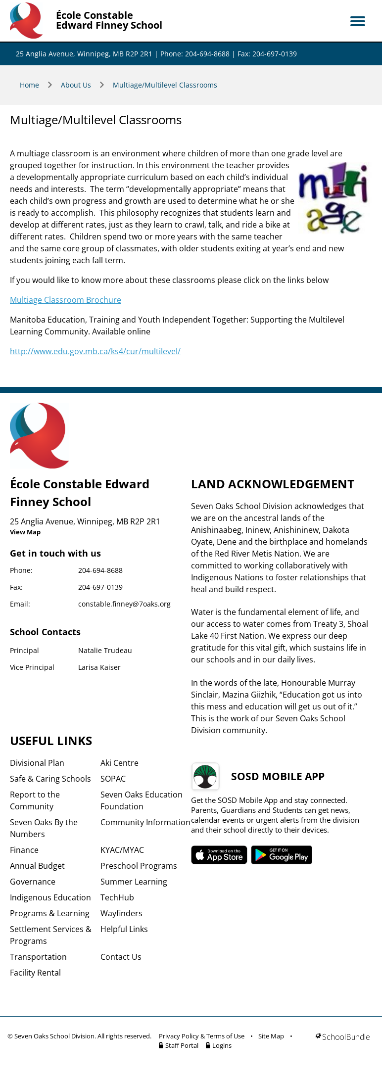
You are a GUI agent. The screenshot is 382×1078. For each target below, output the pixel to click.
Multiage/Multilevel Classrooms (165, 85)
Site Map (271, 1035)
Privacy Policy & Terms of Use (201, 1035)
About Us (76, 85)
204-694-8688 (100, 570)
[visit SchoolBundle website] (343, 1042)
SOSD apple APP (219, 854)
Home (29, 85)
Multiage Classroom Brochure (65, 299)
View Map (25, 531)
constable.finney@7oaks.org (124, 604)
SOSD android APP (281, 854)
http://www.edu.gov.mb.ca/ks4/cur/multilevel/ (95, 351)
